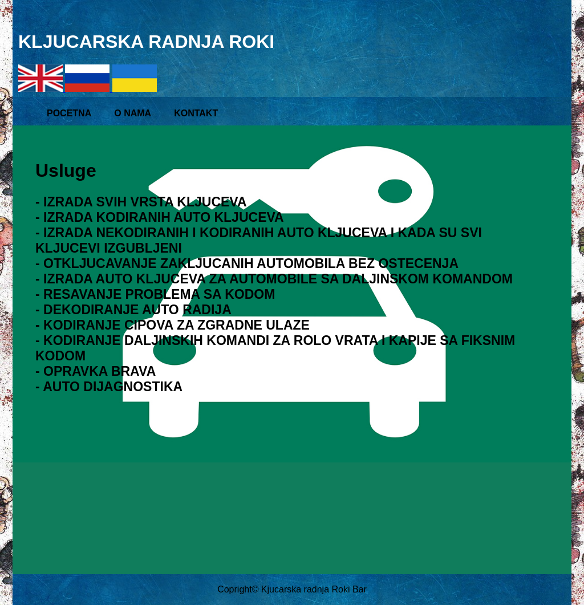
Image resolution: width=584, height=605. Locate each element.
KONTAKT (196, 113)
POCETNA (69, 113)
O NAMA (132, 113)
